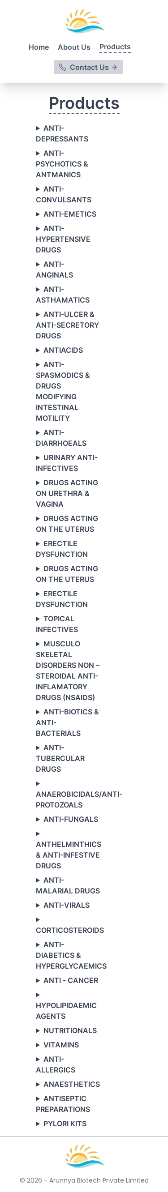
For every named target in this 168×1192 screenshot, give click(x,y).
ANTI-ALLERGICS (55, 1064)
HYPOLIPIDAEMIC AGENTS (66, 1011)
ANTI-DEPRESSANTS (62, 133)
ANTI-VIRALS (66, 905)
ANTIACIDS (63, 350)
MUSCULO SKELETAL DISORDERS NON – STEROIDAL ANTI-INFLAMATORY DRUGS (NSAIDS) (67, 670)
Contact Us (88, 67)
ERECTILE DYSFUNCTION (62, 549)
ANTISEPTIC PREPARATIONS (63, 1104)
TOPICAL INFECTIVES (57, 624)
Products (115, 46)
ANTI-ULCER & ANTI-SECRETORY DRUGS (67, 325)
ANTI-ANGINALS (54, 269)
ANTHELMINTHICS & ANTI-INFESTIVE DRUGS (68, 855)
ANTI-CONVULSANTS (63, 194)
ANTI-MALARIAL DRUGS (68, 885)
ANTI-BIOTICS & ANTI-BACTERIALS (67, 722)
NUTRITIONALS (70, 1030)
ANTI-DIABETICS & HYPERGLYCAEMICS (68, 955)
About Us (74, 47)
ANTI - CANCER (70, 980)
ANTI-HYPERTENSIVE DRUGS (63, 239)
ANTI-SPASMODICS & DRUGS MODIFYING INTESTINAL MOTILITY (63, 391)
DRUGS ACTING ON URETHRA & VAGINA (67, 493)
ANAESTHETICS (71, 1084)
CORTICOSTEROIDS (68, 930)
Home (39, 47)
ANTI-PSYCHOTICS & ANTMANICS (62, 164)
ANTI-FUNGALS (70, 819)
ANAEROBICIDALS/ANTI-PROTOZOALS (68, 799)
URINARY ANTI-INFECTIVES (67, 463)
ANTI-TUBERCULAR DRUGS (60, 758)
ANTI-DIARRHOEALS (61, 438)
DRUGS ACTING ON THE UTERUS (67, 524)
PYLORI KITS (64, 1123)
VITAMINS (61, 1044)
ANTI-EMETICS (69, 213)
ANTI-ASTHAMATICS (63, 294)
